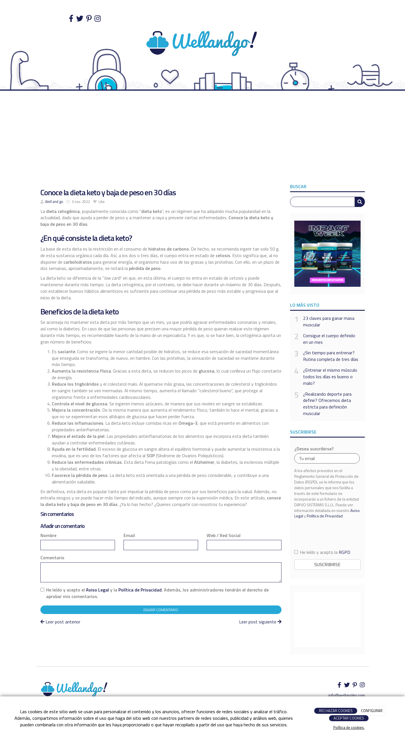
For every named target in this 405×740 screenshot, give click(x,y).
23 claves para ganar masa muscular (328, 321)
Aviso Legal (97, 589)
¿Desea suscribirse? (314, 449)
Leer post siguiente (260, 621)
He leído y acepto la (322, 552)
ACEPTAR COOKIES (349, 718)
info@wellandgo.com (346, 695)
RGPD (344, 552)
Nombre (48, 535)
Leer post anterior (60, 621)
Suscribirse (327, 564)
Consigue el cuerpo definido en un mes (329, 338)
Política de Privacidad (140, 589)
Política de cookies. (349, 727)
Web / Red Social (223, 535)
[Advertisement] (202, 139)
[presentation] (327, 533)
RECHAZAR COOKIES (336, 710)
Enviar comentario (160, 610)
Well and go (54, 201)
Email (129, 535)
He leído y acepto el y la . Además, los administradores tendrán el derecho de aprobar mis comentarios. (157, 593)
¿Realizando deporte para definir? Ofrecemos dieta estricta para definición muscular (327, 404)
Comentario (52, 557)
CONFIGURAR (372, 710)
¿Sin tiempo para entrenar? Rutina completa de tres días (330, 356)
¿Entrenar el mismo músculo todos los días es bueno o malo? (330, 377)
